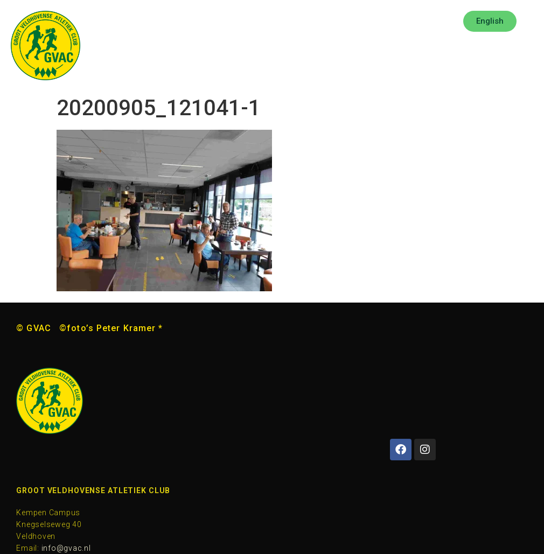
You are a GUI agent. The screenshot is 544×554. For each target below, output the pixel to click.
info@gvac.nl (66, 548)
